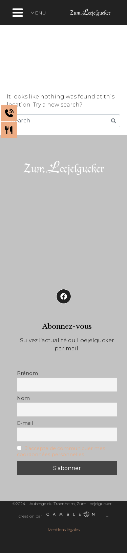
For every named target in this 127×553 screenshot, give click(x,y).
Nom (23, 398)
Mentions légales (64, 529)
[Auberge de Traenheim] (63, 230)
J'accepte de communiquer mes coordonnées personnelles (61, 451)
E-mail (25, 423)
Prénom (27, 373)
